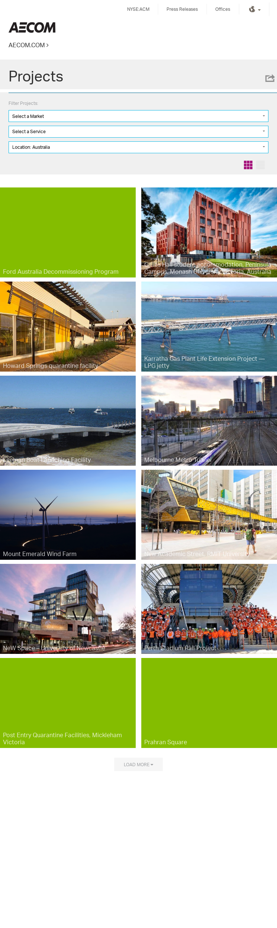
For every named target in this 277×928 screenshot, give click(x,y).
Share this (270, 78)
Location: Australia (31, 147)
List (260, 165)
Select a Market (28, 116)
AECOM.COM (27, 45)
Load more (136, 764)
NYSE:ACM (138, 9)
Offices (222, 9)
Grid (248, 165)
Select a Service (29, 131)
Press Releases (182, 9)
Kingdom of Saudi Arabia (32, 27)
